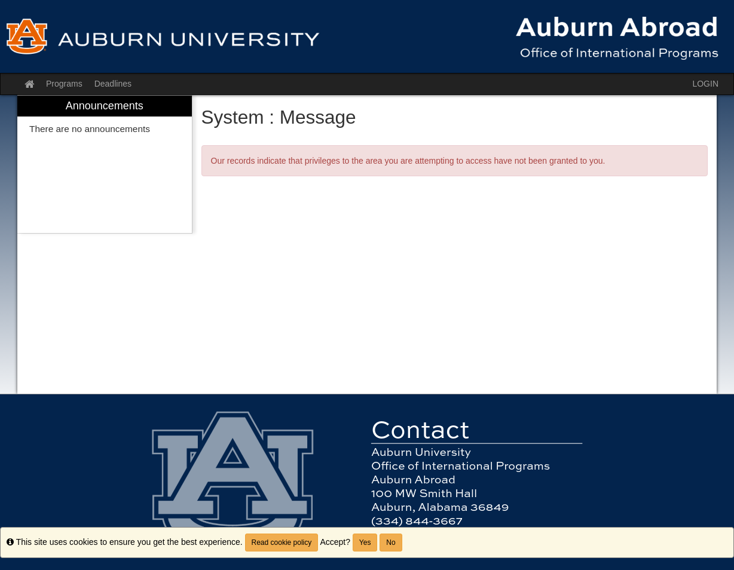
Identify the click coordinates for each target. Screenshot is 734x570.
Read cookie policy (282, 542)
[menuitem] (104, 165)
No (390, 542)
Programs (64, 83)
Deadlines (112, 83)
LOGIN (705, 83)
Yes (365, 542)
